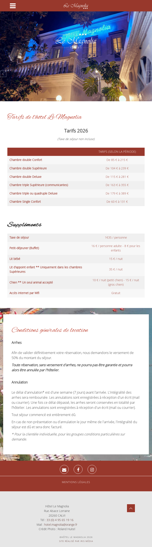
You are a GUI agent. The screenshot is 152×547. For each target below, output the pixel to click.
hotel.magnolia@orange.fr (60, 525)
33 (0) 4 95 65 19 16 (60, 520)
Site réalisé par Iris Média (76, 541)
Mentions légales (76, 482)
